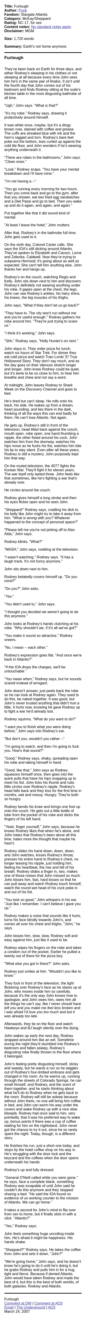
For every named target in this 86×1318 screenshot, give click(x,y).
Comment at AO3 (48, 1303)
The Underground (31, 1307)
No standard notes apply (51, 27)
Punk (23, 10)
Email (9, 1307)
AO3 (51, 1307)
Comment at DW (17, 1303)
